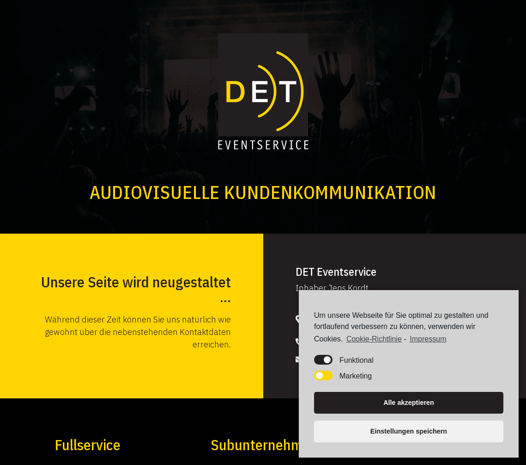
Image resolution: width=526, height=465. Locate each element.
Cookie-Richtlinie (374, 341)
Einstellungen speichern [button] (408, 433)
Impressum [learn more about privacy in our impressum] (428, 341)
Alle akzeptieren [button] (408, 405)
